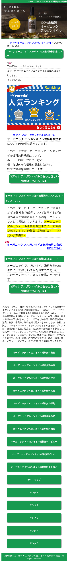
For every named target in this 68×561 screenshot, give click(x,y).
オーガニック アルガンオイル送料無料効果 (34, 416)
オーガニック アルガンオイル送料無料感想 (34, 429)
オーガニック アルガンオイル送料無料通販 (34, 365)
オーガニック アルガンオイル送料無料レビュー (34, 441)
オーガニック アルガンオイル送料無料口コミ (34, 454)
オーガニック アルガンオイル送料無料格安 (34, 391)
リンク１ (34, 492)
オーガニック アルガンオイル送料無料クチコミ (34, 467)
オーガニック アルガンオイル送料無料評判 (34, 403)
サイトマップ (34, 480)
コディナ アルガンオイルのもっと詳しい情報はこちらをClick (34, 178)
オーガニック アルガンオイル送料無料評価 (34, 378)
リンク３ (34, 518)
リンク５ (34, 543)
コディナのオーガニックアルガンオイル (34, 135)
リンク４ (34, 530)
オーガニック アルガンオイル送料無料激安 (34, 352)
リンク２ (34, 505)
